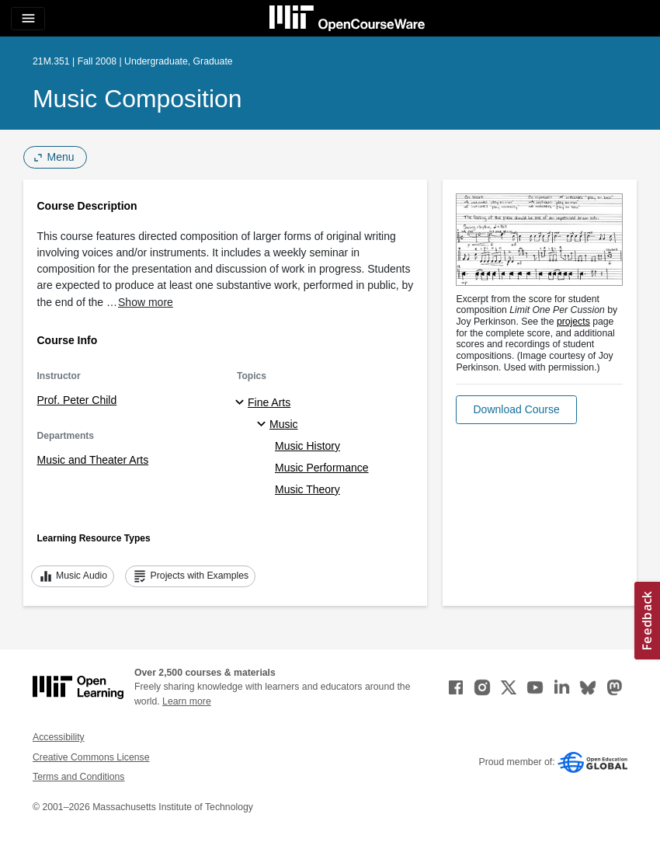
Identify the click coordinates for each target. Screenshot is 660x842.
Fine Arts (269, 402)
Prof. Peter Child (77, 400)
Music (283, 424)
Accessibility (59, 737)
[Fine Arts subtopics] (241, 403)
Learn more (186, 701)
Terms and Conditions (78, 776)
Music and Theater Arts (93, 460)
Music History (307, 446)
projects (573, 321)
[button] (516, 409)
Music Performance (322, 467)
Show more (145, 302)
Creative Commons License (91, 757)
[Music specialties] (263, 425)
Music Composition (137, 99)
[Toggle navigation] (28, 18)
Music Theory (307, 489)
